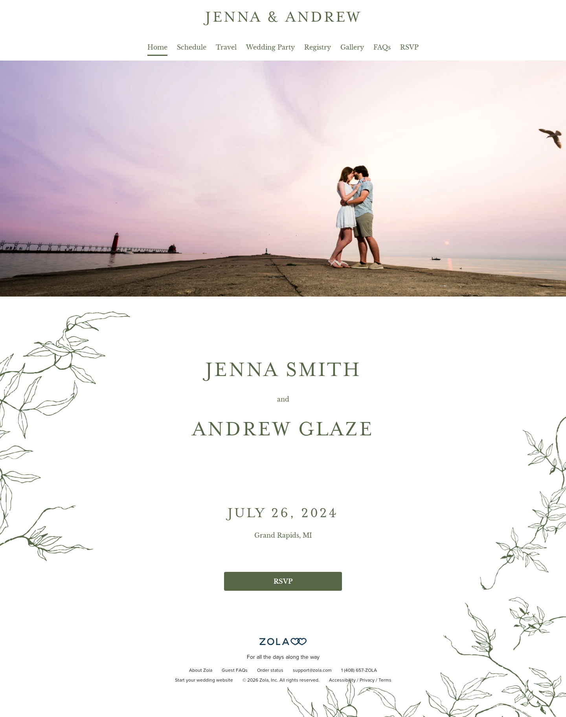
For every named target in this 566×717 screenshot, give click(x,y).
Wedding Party (270, 47)
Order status (270, 670)
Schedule (191, 47)
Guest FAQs (235, 670)
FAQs (382, 47)
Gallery (352, 47)
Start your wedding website (204, 680)
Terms (385, 680)
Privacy (367, 680)
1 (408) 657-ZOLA (359, 670)
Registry (317, 47)
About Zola (200, 670)
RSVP (409, 47)
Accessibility (342, 680)
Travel (226, 47)
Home (157, 47)
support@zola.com (312, 670)
